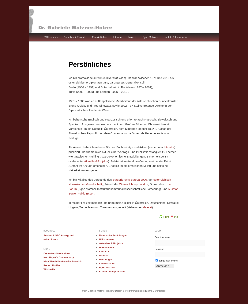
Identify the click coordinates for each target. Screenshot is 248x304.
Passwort (159, 249)
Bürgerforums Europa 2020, (130, 179)
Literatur (117, 37)
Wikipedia (49, 269)
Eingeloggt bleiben (167, 260)
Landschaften (107, 263)
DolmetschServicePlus (56, 253)
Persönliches (99, 37)
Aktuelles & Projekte (75, 37)
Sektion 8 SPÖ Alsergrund (58, 235)
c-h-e (146, 291)
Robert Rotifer (51, 265)
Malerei (132, 37)
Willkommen (51, 37)
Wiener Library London (133, 184)
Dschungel (105, 259)
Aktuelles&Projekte (96, 161)
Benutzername (162, 237)
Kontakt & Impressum (175, 37)
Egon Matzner (150, 37)
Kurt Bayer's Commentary (58, 257)
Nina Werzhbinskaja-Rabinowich (62, 261)
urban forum (50, 239)
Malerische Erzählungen (113, 235)
